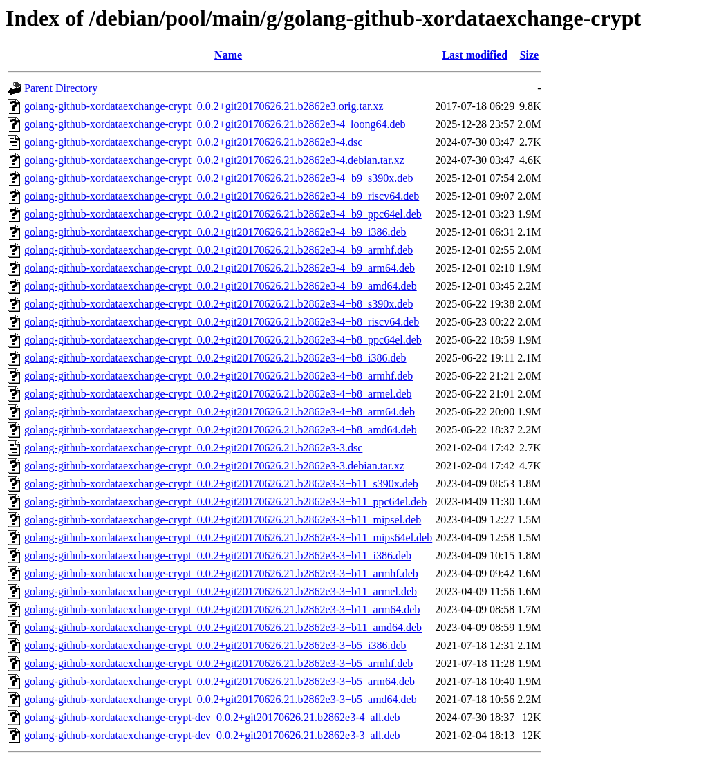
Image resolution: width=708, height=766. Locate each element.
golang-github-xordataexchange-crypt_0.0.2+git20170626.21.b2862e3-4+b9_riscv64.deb (221, 196)
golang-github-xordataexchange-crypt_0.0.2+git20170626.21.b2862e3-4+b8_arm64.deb (219, 412)
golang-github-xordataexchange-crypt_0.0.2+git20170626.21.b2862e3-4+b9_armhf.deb (218, 250)
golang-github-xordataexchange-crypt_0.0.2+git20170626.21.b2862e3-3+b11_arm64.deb (222, 609)
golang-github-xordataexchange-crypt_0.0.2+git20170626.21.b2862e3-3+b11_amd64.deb (223, 627)
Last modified (474, 55)
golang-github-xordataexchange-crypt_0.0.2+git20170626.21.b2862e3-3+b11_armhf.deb (221, 573)
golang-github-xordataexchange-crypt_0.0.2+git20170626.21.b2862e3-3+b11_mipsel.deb (222, 519)
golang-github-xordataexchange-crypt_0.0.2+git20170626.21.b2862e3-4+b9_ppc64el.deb (223, 214)
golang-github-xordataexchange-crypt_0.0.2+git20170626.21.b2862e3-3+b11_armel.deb (220, 591)
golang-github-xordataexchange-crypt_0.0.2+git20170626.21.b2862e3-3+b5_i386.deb (215, 645)
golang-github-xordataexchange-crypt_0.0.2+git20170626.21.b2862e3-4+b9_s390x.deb (218, 178)
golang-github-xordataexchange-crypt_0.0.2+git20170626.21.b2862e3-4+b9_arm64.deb (219, 268)
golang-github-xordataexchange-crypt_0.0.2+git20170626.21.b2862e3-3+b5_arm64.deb (219, 681)
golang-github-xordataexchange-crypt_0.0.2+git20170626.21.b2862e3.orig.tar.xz (204, 106)
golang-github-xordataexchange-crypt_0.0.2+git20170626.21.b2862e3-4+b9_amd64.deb (220, 286)
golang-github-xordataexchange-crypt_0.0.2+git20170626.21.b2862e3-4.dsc (193, 142)
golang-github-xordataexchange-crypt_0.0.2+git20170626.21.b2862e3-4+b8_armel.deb (218, 394)
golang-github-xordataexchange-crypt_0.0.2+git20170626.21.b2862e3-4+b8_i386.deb (215, 358)
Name (228, 55)
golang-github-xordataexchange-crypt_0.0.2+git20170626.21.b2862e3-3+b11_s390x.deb (221, 483)
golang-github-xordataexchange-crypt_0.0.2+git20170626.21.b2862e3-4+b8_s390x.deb (218, 304)
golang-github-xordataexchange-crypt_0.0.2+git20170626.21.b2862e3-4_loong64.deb (215, 124)
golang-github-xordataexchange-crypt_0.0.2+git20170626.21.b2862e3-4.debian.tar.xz (214, 160)
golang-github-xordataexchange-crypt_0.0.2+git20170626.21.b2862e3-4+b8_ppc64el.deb (223, 340)
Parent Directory (60, 88)
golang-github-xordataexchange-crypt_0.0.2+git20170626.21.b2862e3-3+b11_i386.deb (217, 555)
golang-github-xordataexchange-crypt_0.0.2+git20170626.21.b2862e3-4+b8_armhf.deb (218, 376)
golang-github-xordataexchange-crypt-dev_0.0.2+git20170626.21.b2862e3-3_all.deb (212, 735)
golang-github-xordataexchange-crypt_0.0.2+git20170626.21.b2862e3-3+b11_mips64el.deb (228, 537)
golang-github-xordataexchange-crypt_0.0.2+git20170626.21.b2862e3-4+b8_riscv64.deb (221, 322)
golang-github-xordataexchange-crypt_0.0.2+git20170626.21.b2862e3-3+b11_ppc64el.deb (225, 501)
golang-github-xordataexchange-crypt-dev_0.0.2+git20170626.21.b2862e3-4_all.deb (212, 717)
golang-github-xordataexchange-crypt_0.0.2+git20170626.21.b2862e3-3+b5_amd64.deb (220, 699)
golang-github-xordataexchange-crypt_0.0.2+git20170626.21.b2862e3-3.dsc (193, 448)
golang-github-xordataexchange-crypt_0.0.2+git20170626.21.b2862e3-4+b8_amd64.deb (220, 430)
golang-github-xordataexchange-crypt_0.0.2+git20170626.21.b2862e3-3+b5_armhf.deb (218, 663)
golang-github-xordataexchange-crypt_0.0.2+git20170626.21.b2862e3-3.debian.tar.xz (214, 465)
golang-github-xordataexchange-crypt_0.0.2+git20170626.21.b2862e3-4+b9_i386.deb (215, 232)
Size (529, 55)
